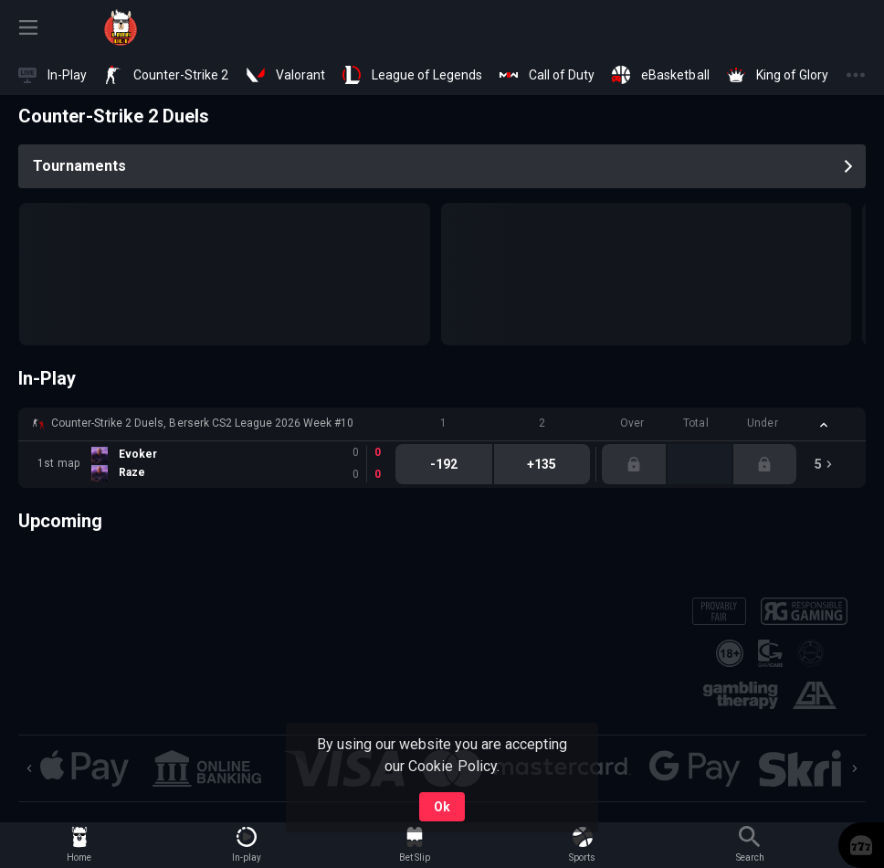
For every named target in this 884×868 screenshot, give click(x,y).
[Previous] (29, 768)
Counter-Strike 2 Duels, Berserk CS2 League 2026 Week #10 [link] (202, 423)
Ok (442, 806)
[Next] (855, 768)
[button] (442, 424)
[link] (120, 27)
